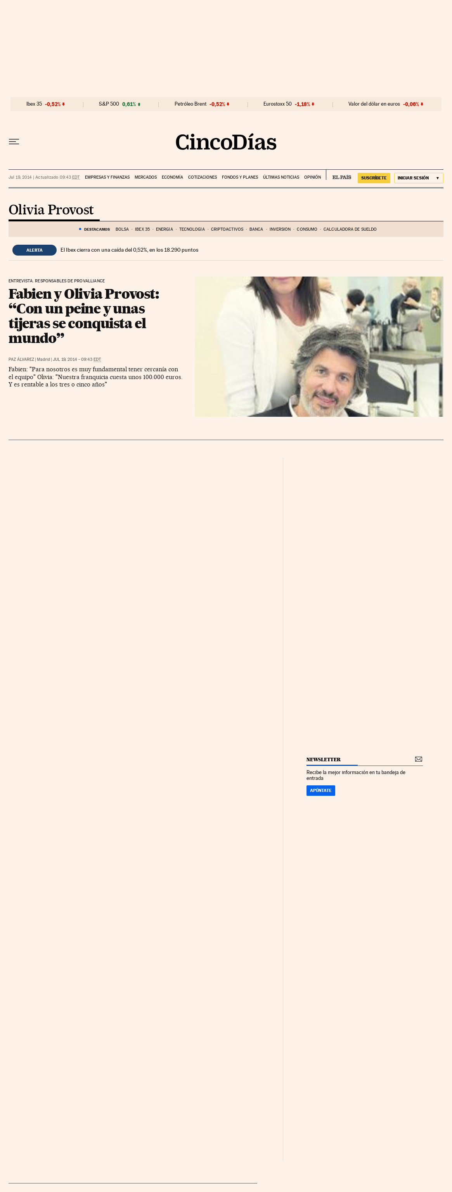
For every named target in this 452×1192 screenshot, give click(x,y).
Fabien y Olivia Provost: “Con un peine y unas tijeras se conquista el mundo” (84, 315)
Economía (172, 177)
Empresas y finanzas (107, 177)
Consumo (307, 229)
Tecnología (192, 229)
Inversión (280, 229)
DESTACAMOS (97, 229)
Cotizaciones (202, 177)
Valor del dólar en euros (374, 104)
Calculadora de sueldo (350, 229)
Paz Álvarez (21, 359)
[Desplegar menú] (14, 141)
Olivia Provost (51, 210)
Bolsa (122, 229)
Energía (164, 229)
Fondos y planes (240, 177)
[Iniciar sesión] (418, 178)
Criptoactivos (227, 229)
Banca (256, 229)
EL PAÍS (338, 175)
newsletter (324, 759)
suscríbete (374, 178)
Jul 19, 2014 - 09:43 (77, 359)
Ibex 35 (34, 104)
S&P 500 (109, 104)
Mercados (146, 177)
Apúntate (321, 790)
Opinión (312, 177)
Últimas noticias (281, 177)
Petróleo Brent (190, 104)
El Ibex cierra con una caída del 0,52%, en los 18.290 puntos (129, 250)
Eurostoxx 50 (277, 104)
